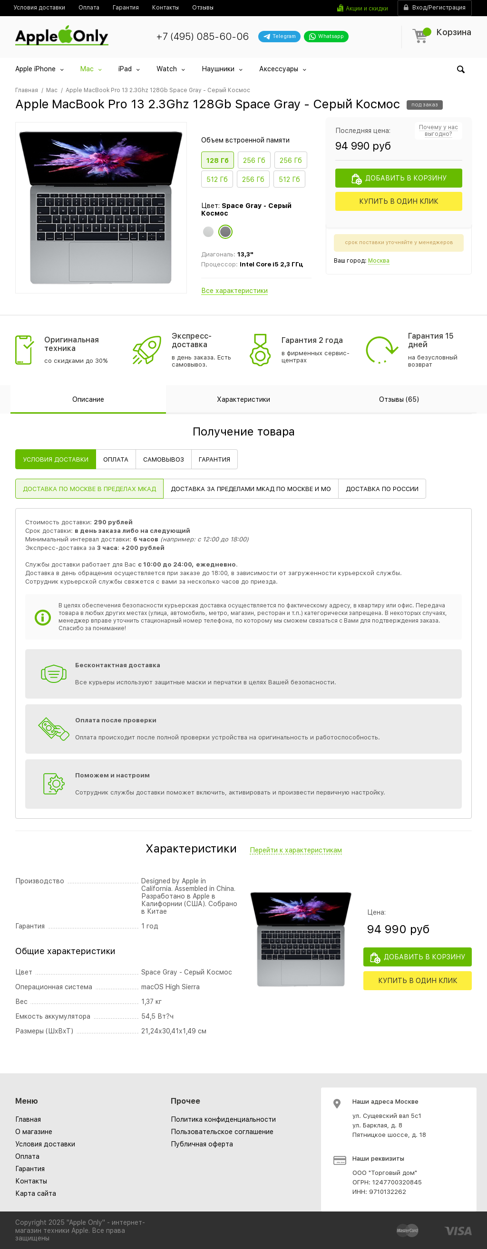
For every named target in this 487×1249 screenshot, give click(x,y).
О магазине (33, 1131)
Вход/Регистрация (435, 8)
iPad (125, 69)
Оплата (27, 1156)
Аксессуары (278, 69)
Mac (87, 69)
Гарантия (30, 1169)
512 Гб (217, 179)
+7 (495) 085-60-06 (202, 36)
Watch (166, 69)
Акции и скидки (367, 8)
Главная (28, 1119)
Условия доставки (45, 1144)
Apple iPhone (35, 69)
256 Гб (254, 160)
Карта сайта (35, 1193)
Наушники (218, 69)
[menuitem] (39, 7)
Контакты (31, 1181)
